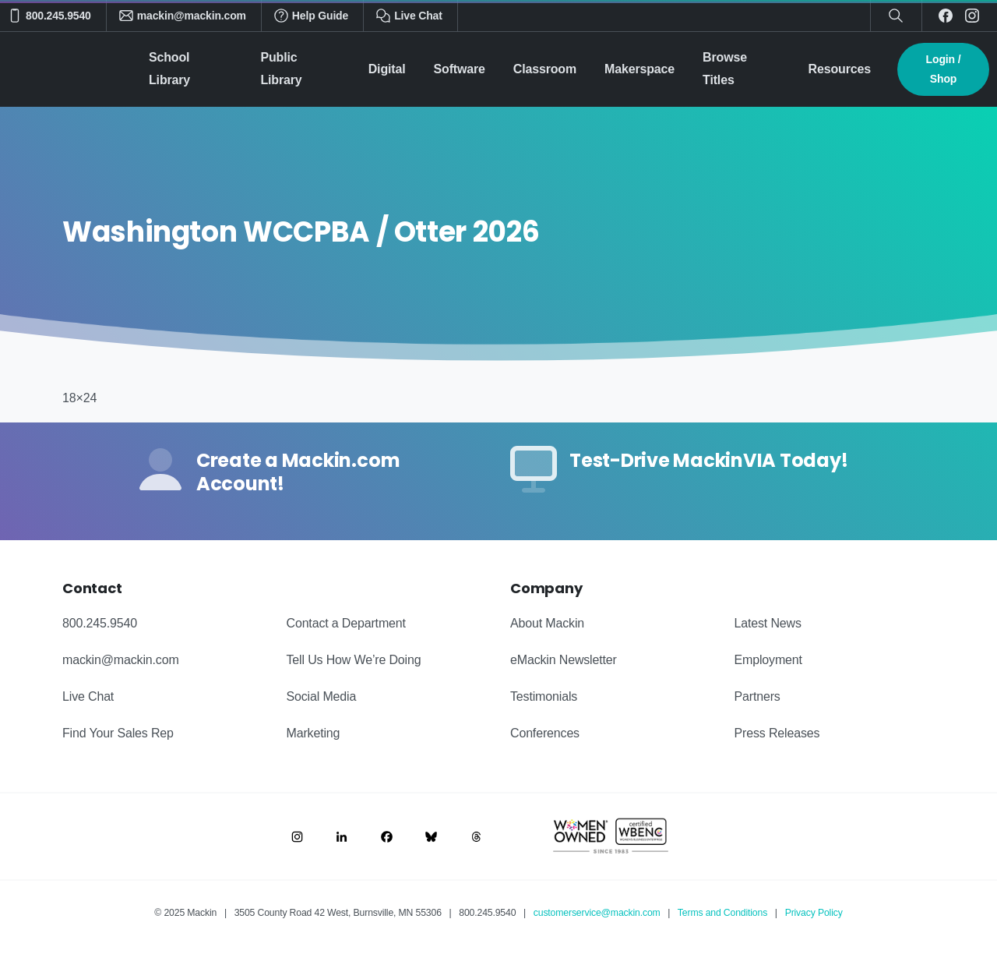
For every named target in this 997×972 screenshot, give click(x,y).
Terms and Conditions (722, 912)
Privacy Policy (814, 912)
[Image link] (297, 836)
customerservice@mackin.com (597, 912)
